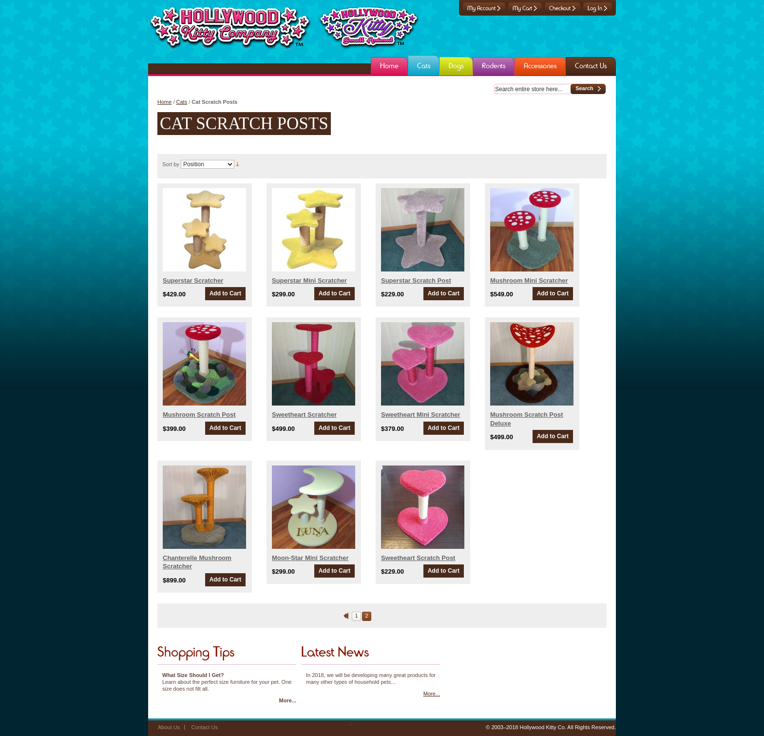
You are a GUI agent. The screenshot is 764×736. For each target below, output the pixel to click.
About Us (169, 727)
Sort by (170, 164)
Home (164, 102)
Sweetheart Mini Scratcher (420, 414)
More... (287, 700)
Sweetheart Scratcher (304, 414)
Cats (182, 102)
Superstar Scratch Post (416, 280)
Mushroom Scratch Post (199, 414)
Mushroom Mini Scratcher (529, 280)
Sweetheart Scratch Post (418, 558)
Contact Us (204, 727)
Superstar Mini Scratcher (309, 280)
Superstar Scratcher (193, 280)
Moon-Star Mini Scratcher (310, 558)
